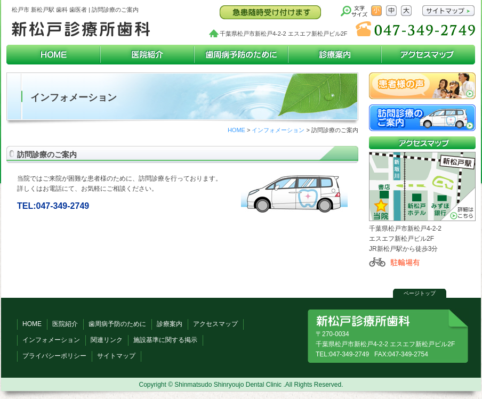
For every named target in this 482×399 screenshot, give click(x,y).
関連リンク (107, 340)
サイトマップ (116, 356)
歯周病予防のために (241, 54)
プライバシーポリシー (54, 356)
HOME (53, 54)
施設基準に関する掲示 (165, 340)
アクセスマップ (428, 54)
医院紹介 (147, 54)
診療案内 (334, 54)
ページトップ (420, 293)
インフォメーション (278, 130)
